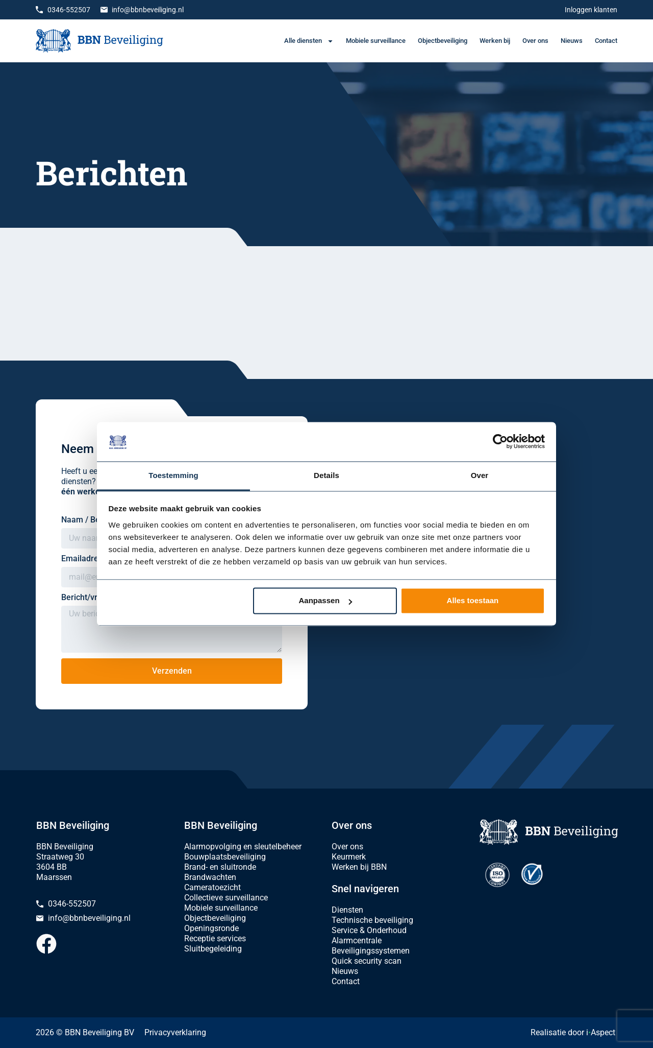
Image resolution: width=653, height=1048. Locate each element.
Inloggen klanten (591, 10)
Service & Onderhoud (369, 930)
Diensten (347, 910)
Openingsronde (211, 928)
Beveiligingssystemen (371, 951)
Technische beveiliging (372, 920)
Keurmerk (349, 857)
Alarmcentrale (357, 940)
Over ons (535, 40)
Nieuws (572, 40)
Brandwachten (210, 877)
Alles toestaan (473, 601)
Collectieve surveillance (226, 897)
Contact (606, 40)
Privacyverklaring (175, 1032)
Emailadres (83, 558)
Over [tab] (480, 475)
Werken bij (495, 40)
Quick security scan (366, 961)
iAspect (600, 1032)
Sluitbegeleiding (213, 949)
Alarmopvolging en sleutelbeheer (243, 846)
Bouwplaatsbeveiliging (225, 857)
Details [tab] (326, 475)
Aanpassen (325, 601)
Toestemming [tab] (173, 475)
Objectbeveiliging (442, 40)
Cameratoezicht (212, 887)
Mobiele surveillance (376, 40)
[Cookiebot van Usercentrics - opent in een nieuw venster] (500, 441)
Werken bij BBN (359, 867)
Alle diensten (309, 41)
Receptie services (215, 938)
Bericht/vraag (87, 597)
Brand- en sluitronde (220, 867)
